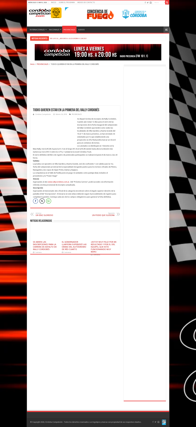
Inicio (32, 64)
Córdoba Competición (43, 114)
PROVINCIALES (69, 30)
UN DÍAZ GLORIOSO (50, 214)
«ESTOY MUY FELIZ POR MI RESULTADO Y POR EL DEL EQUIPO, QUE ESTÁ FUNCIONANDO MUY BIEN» (103, 247)
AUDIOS (81, 30)
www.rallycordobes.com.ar (58, 182)
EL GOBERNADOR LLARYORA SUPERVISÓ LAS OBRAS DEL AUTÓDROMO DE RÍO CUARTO (74, 246)
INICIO (53, 2)
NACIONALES (54, 30)
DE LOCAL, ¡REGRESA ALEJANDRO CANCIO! (68, 38)
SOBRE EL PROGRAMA (67, 2)
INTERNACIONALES (37, 30)
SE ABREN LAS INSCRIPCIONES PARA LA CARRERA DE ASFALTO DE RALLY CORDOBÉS (45, 246)
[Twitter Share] (42, 201)
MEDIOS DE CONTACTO (86, 2)
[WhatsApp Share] (48, 201)
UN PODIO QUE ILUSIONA (101, 214)
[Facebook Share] (35, 201)
